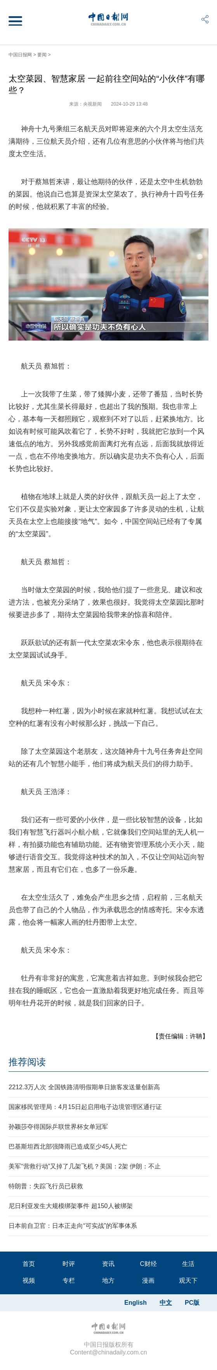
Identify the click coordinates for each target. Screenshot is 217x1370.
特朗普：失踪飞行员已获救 (46, 1186)
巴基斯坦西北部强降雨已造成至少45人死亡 (68, 1146)
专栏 (68, 1280)
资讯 (108, 1263)
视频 (29, 1280)
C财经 (148, 1263)
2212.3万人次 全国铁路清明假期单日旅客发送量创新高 (84, 1087)
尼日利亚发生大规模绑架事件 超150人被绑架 (70, 1206)
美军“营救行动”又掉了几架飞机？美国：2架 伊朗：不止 (85, 1166)
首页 (29, 1263)
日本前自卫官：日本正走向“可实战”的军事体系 (73, 1225)
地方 (108, 1280)
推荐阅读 (27, 1062)
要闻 (42, 54)
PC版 (192, 1302)
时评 (68, 1263)
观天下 (188, 1280)
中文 (166, 1302)
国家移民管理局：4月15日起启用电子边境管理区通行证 (85, 1107)
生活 (188, 1263)
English (135, 1302)
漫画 (148, 1280)
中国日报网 (20, 54)
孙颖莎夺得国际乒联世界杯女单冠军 (58, 1126)
